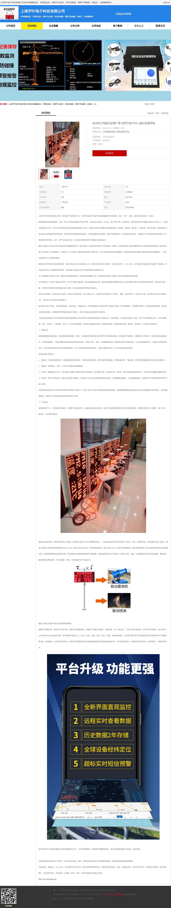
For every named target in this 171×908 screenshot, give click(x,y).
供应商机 (32, 26)
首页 (157, 113)
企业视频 (53, 26)
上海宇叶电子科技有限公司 (114, 894)
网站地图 (90, 899)
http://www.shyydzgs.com (47, 879)
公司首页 (10, 26)
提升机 (126, 132)
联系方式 (160, 26)
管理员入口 (82, 899)
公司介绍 (74, 26)
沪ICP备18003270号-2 (96, 894)
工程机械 (106, 132)
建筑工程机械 (117, 132)
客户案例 (117, 26)
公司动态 (96, 26)
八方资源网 (66, 899)
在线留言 (110, 153)
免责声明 (74, 899)
